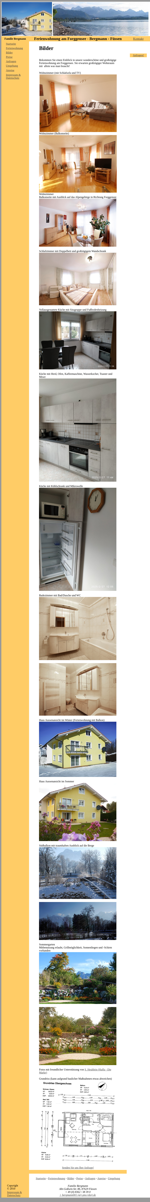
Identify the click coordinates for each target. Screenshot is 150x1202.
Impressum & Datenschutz (13, 76)
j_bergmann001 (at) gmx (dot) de (78, 1195)
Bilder (9, 52)
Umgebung (12, 65)
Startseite (11, 43)
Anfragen (11, 61)
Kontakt (138, 39)
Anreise (10, 70)
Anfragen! (138, 55)
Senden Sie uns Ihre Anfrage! (78, 1167)
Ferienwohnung (14, 48)
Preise (9, 57)
